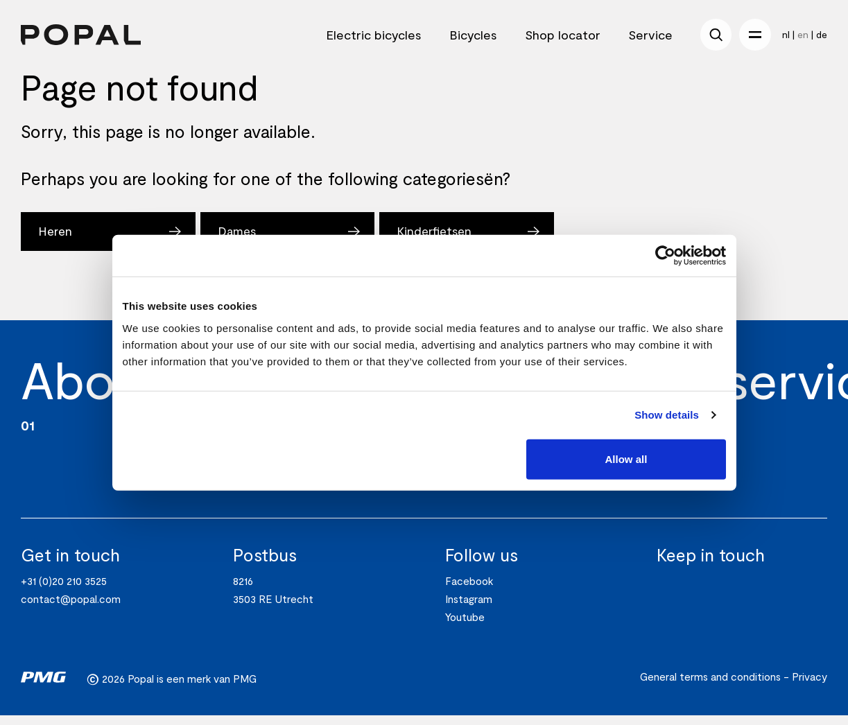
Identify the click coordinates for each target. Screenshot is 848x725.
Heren (56, 231)
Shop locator (562, 34)
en (802, 34)
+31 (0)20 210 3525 (64, 590)
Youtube (465, 626)
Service (650, 34)
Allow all (626, 458)
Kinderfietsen (441, 231)
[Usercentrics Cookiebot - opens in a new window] (665, 255)
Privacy (809, 686)
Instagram (468, 608)
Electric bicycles (374, 34)
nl (786, 34)
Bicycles (473, 34)
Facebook (469, 590)
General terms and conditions (710, 686)
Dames (240, 231)
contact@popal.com (71, 608)
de (821, 34)
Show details (666, 415)
